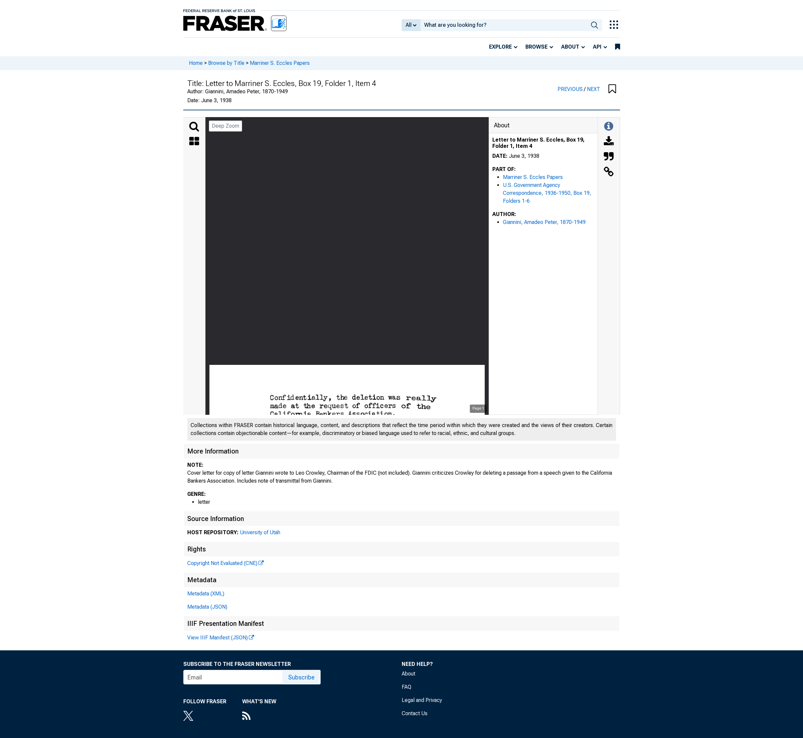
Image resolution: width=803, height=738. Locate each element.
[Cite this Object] (609, 157)
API (597, 47)
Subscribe (301, 677)
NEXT (593, 89)
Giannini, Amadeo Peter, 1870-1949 (544, 222)
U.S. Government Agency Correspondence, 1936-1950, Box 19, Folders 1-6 (547, 193)
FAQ (406, 687)
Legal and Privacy (422, 700)
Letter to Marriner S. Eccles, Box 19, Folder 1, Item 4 (538, 143)
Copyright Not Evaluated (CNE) (222, 563)
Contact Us (414, 713)
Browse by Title (226, 63)
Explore (500, 47)
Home (196, 63)
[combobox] (503, 25)
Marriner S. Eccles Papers (280, 63)
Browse (536, 47)
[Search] (194, 127)
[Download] (609, 142)
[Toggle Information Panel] (608, 127)
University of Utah (260, 532)
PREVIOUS (571, 89)
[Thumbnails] (194, 142)
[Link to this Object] (609, 172)
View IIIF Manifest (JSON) (217, 637)
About (570, 47)
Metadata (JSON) (207, 607)
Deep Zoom (225, 126)
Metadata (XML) (205, 593)
